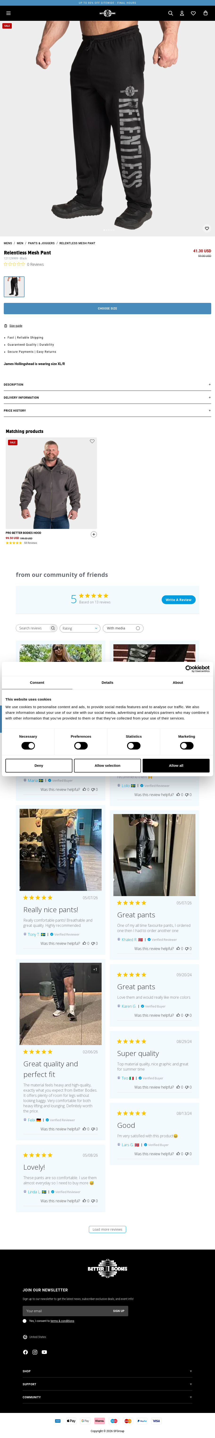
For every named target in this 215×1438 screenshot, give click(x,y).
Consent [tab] (37, 682)
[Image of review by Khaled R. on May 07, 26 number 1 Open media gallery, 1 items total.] (154, 855)
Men (20, 243)
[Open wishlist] (193, 13)
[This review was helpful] (84, 789)
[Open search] (170, 13)
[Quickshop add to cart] (92, 535)
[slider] (107, 128)
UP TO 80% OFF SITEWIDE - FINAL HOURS (107, 3)
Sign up (118, 1311)
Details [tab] (107, 682)
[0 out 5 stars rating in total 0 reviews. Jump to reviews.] (24, 264)
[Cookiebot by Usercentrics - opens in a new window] (189, 668)
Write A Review (178, 599)
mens (8, 243)
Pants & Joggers (41, 243)
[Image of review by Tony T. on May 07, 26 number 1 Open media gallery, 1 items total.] (61, 850)
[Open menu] (8, 13)
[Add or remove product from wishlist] (92, 441)
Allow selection (107, 765)
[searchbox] (32, 628)
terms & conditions (62, 1321)
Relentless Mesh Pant (77, 243)
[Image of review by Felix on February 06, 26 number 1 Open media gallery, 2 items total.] (61, 1004)
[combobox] (80, 628)
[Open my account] (182, 13)
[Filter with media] (123, 628)
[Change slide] (104, 230)
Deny (38, 765)
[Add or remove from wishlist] (207, 228)
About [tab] (178, 682)
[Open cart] (205, 13)
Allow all (176, 765)
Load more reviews (107, 1229)
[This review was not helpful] (93, 789)
